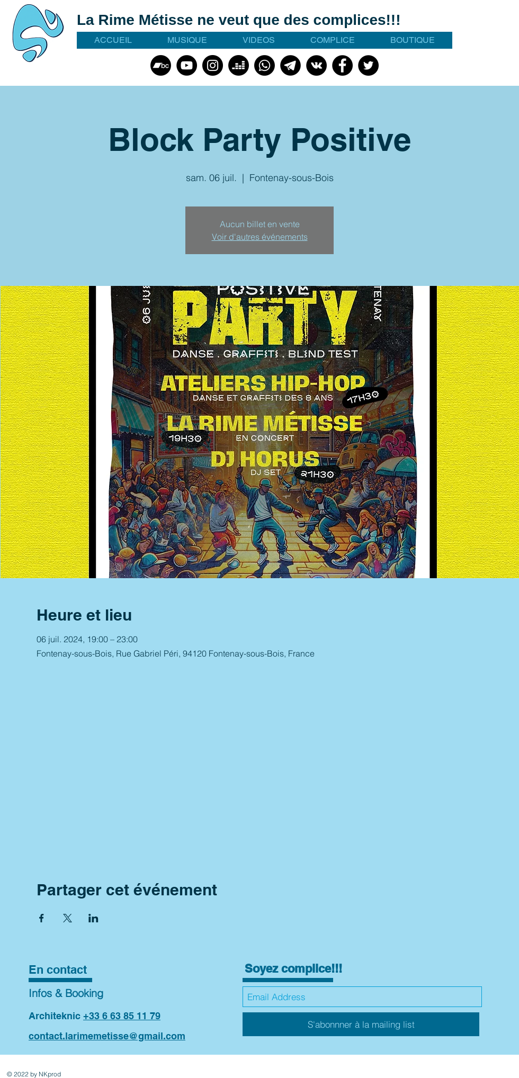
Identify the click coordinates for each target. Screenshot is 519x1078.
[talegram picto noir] (290, 65)
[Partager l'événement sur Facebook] (42, 918)
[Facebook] (342, 65)
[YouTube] (186, 65)
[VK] (316, 65)
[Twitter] (368, 65)
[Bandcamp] (160, 65)
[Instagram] (212, 65)
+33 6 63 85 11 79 (121, 1015)
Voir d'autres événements (260, 236)
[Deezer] (238, 65)
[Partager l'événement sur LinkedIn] (93, 918)
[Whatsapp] (264, 65)
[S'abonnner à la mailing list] (361, 1024)
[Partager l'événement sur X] (67, 918)
